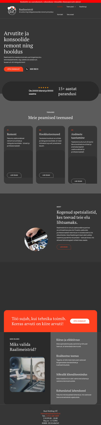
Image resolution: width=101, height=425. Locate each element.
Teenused (70, 4)
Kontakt (60, 12)
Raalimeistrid (26, 6)
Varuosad (69, 12)
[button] (13, 66)
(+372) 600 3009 (52, 413)
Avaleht (59, 4)
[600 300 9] (31, 66)
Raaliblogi (81, 4)
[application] (74, 4)
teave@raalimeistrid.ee (50, 411)
